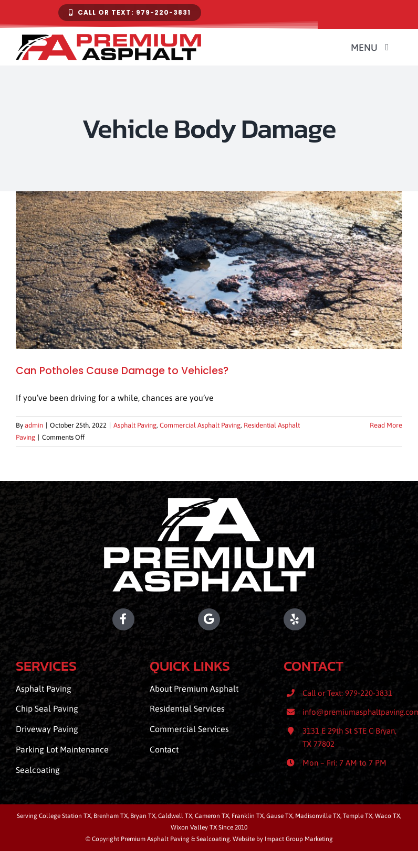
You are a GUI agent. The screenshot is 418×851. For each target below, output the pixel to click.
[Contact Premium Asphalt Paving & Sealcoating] (129, 12)
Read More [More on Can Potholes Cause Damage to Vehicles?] (386, 425)
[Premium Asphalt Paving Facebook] (75, 619)
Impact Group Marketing (299, 839)
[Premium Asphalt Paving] (209, 502)
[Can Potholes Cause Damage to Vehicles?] (209, 269)
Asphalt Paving (134, 425)
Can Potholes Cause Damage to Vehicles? (122, 371)
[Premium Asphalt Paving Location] (209, 619)
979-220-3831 (368, 693)
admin (34, 425)
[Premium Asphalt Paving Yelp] (343, 619)
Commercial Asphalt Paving (200, 425)
